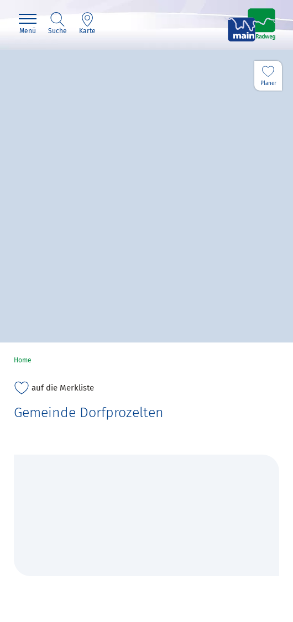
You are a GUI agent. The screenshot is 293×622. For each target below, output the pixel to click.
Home (23, 360)
